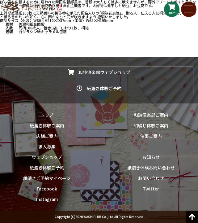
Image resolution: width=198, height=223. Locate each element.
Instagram (47, 199)
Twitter (151, 189)
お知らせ (151, 157)
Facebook (47, 189)
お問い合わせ (151, 178)
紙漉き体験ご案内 (47, 125)
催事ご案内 (151, 136)
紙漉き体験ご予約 (99, 88)
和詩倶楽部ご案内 (151, 115)
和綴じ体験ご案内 (151, 125)
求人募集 (47, 146)
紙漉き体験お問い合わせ (151, 167)
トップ (46, 115)
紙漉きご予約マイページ (47, 178)
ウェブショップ (47, 157)
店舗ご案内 (47, 136)
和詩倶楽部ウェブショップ (99, 72)
